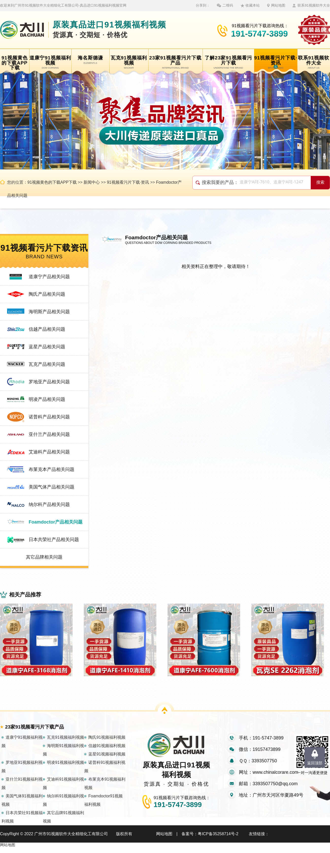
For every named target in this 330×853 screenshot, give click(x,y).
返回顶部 (314, 763)
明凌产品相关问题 (47, 399)
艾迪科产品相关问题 (49, 451)
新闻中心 (92, 182)
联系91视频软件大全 (314, 5)
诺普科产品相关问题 (49, 416)
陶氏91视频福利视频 (106, 743)
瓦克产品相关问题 (47, 364)
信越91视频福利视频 (106, 751)
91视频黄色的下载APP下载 (52, 182)
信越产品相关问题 (47, 329)
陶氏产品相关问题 (47, 294)
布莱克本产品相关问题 (51, 469)
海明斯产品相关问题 (49, 311)
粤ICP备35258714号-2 (218, 839)
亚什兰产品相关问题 (49, 434)
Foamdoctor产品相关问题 (55, 522)
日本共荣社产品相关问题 (54, 539)
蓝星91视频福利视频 (106, 759)
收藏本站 (252, 5)
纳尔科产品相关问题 (49, 504)
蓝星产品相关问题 (47, 346)
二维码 (227, 5)
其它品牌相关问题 (44, 557)
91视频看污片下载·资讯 (128, 182)
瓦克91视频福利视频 (65, 743)
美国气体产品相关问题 (51, 486)
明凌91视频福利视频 (65, 768)
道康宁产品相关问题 (49, 276)
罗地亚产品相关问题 (49, 381)
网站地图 (278, 5)
